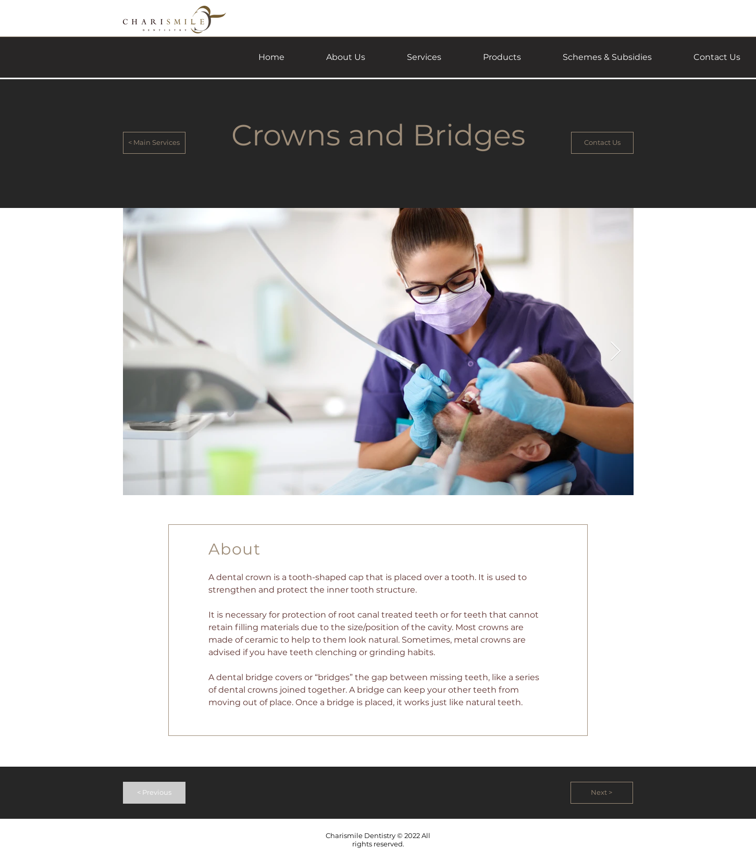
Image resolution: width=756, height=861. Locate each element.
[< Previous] (154, 793)
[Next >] (602, 793)
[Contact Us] (602, 143)
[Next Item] (616, 351)
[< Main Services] (154, 143)
